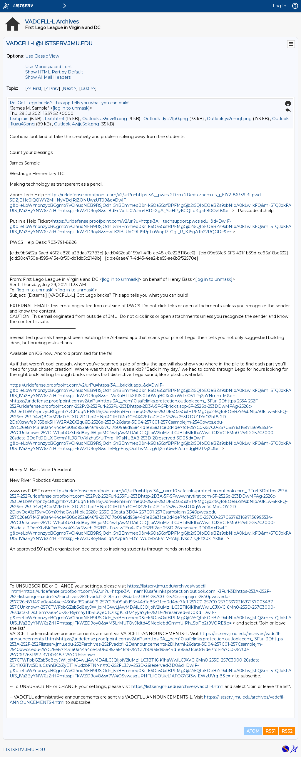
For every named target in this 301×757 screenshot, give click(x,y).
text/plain (19, 118)
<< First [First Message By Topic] (34, 88)
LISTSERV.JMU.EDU (24, 749)
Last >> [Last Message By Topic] (88, 88)
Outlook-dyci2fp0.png (165, 118)
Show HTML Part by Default (54, 72)
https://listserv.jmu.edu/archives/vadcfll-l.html (177, 686)
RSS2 (287, 731)
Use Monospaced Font (48, 66)
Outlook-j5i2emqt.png (229, 118)
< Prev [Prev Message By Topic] (52, 88)
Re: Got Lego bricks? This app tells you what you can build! (69, 102)
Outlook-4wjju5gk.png (76, 124)
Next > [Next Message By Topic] (69, 88)
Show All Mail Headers (48, 77)
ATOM (253, 731)
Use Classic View (42, 56)
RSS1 (270, 731)
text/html (54, 118)
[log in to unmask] (71, 108)
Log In (279, 6)
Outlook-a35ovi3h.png (104, 118)
